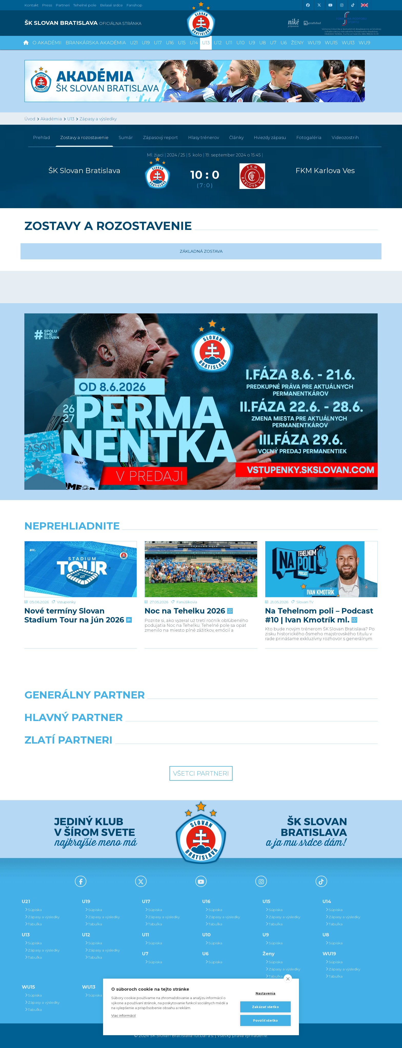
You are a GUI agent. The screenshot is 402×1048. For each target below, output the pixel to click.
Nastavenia (266, 993)
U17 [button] (158, 43)
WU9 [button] (364, 43)
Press (47, 5)
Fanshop (134, 5)
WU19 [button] (314, 43)
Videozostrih (345, 137)
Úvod (29, 119)
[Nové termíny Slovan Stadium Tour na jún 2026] (80, 560)
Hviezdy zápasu (270, 137)
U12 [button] (218, 43)
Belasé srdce (111, 5)
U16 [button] (170, 43)
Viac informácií (123, 1015)
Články (236, 137)
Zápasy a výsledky (98, 119)
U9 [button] (252, 43)
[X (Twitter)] (319, 5)
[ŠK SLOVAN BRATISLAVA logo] (110, 23)
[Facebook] (308, 5)
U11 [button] (229, 43)
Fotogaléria (308, 137)
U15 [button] (182, 43)
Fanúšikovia (186, 584)
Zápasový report (160, 137)
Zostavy (84, 137)
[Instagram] (341, 5)
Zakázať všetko (265, 1007)
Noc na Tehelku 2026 (188, 593)
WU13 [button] (348, 43)
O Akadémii (47, 43)
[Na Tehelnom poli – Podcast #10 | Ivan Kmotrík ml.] (321, 560)
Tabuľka (33, 924)
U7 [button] (273, 43)
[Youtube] (330, 5)
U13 (70, 119)
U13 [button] (206, 43)
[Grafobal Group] (246, 753)
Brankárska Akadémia (96, 43)
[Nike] (201, 708)
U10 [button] (240, 43)
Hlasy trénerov (203, 137)
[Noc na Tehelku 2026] (201, 560)
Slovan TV (305, 584)
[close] (288, 978)
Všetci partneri (201, 773)
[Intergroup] (156, 753)
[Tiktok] (353, 5)
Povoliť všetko (265, 1020)
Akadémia (51, 119)
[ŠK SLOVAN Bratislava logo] (201, 19)
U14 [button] (194, 43)
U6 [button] (283, 43)
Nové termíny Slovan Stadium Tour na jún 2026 (77, 598)
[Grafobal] (156, 730)
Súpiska (33, 909)
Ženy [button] (297, 43)
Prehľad (41, 137)
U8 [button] (262, 43)
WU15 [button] (331, 43)
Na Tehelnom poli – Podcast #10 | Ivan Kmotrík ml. (319, 598)
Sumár (126, 137)
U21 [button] (134, 43)
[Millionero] (246, 730)
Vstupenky (66, 584)
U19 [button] (146, 43)
